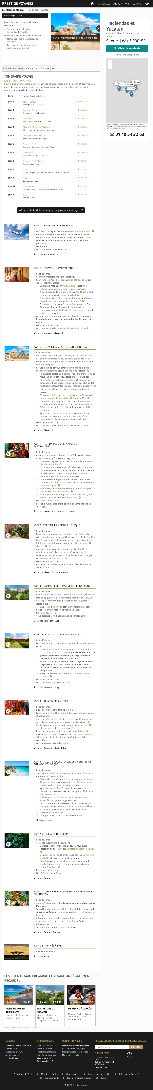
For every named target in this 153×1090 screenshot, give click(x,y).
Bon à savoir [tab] (42, 68)
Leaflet (109, 124)
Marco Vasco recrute (70, 1055)
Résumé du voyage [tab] (13, 68)
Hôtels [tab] (29, 68)
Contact (137, 3)
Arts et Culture (11, 1049)
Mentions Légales (49, 1074)
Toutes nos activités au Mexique (18, 1046)
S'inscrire (136, 1047)
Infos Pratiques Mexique (46, 1052)
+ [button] (110, 62)
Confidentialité (52, 1078)
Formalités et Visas (44, 1049)
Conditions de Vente (23, 1074)
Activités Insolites (12, 1055)
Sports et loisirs (12, 1058)
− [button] (110, 66)
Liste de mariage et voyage (80, 1078)
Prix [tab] (54, 68)
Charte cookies (73, 1074)
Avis (127, 3)
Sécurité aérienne (44, 1058)
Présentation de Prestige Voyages (75, 1046)
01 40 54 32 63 (129, 134)
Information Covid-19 (129, 1074)
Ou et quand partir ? (45, 1061)
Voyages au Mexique (109, 3)
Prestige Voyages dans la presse (75, 1052)
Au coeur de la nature (14, 1052)
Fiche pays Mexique (45, 1046)
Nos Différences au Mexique (73, 1049)
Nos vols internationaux (46, 1055)
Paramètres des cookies (99, 1074)
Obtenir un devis (127, 48)
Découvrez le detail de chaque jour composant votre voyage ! (51, 210)
